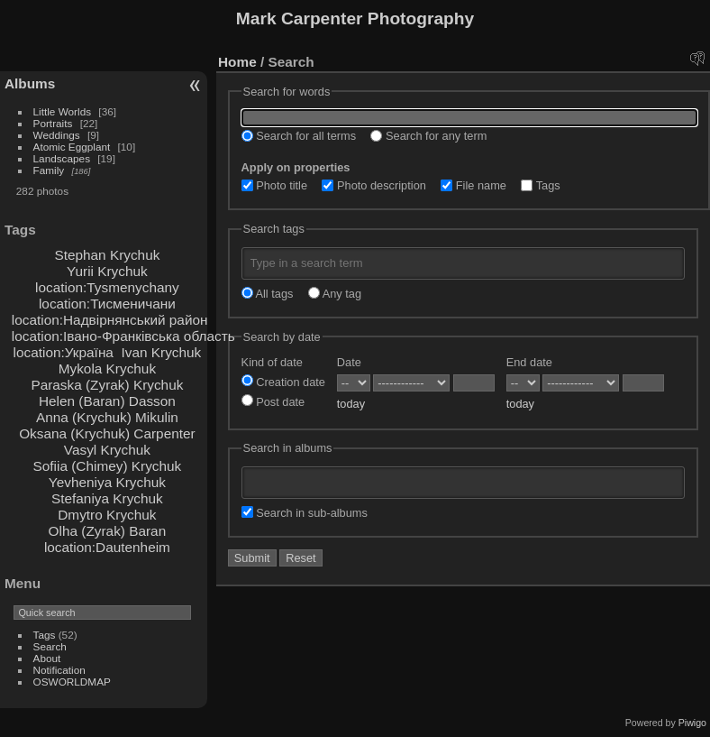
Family (49, 170)
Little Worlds (62, 111)
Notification (59, 670)
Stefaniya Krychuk (107, 498)
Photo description (373, 185)
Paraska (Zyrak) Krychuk (107, 384)
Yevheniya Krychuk (107, 482)
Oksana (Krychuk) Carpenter (107, 433)
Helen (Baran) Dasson (107, 401)
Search (50, 646)
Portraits (53, 123)
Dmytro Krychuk (107, 514)
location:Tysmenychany (107, 287)
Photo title (274, 185)
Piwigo (692, 722)
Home (237, 61)
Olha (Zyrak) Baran (108, 531)
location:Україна (64, 352)
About (47, 658)
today (351, 403)
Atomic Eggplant (72, 146)
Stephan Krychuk (106, 255)
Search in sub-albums (304, 513)
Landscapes (61, 158)
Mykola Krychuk (107, 368)
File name (473, 185)
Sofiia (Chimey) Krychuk (107, 466)
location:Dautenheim (107, 547)
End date (529, 362)
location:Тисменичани (107, 303)
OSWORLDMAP (72, 681)
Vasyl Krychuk (107, 449)
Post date (273, 402)
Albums (30, 83)
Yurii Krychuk (107, 271)
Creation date (283, 382)
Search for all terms (299, 136)
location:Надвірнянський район (110, 319)
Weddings (56, 135)
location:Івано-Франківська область (123, 336)
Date (349, 362)
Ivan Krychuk (161, 352)
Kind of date (272, 362)
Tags (44, 634)
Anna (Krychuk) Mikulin (107, 417)
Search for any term (428, 136)
